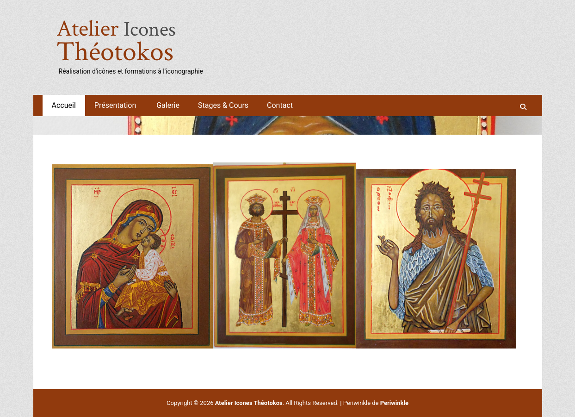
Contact (280, 105)
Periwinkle (394, 402)
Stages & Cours (223, 105)
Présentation (116, 105)
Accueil (64, 105)
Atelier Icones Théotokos (249, 402)
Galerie (167, 105)
